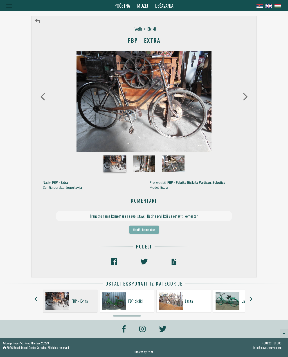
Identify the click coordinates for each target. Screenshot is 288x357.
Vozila (138, 29)
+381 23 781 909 (271, 343)
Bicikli (151, 29)
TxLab (150, 352)
